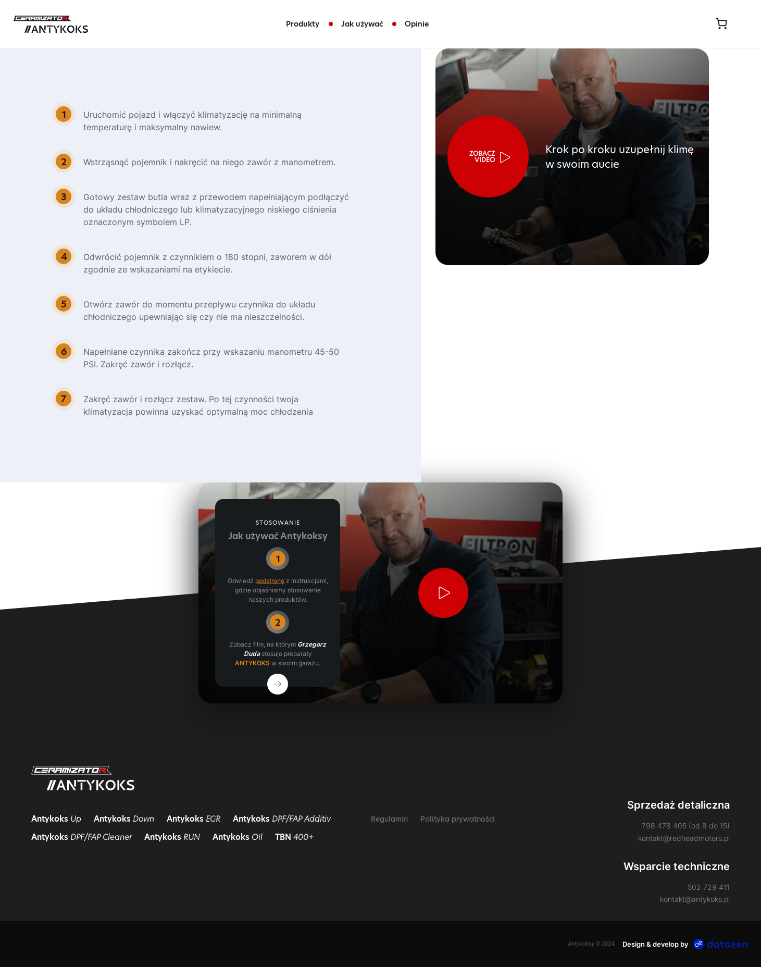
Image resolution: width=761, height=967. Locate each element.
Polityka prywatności (457, 819)
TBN (294, 837)
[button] (488, 156)
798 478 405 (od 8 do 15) (686, 825)
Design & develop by (685, 944)
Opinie (417, 24)
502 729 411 (709, 887)
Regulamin (389, 819)
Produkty (302, 24)
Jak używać (362, 24)
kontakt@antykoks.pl (695, 899)
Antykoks (56, 818)
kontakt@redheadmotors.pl (684, 838)
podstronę (269, 581)
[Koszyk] (720, 23)
